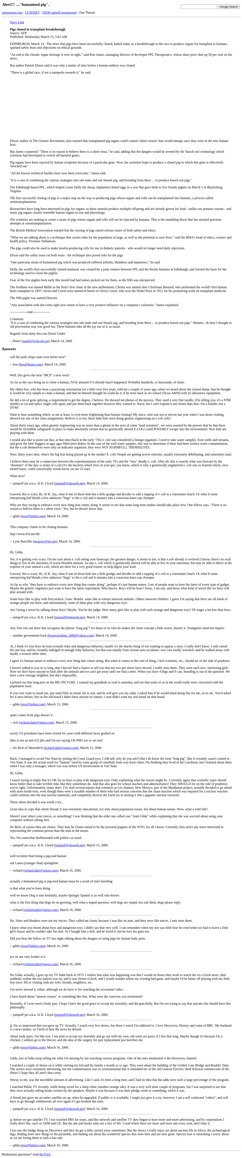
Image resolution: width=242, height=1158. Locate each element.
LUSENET (32, 12)
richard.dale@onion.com (36, 722)
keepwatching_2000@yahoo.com (71, 635)
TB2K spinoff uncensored (59, 12)
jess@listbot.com (33, 516)
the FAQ (44, 1154)
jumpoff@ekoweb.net (69, 483)
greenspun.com (12, 12)
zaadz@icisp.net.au (35, 341)
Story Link (17, 22)
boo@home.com (31, 364)
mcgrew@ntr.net (45, 541)
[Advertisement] (121, 107)
